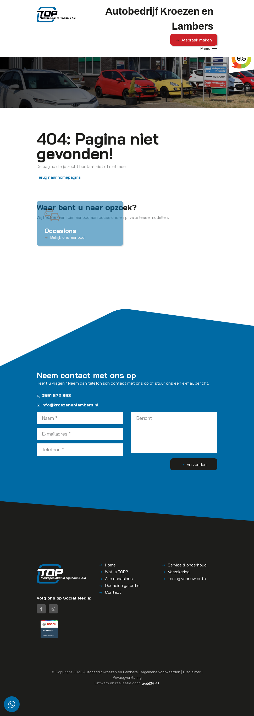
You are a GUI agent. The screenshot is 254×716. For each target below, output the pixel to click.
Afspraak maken (196, 40)
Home (110, 565)
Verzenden (197, 464)
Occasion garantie (122, 585)
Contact (113, 592)
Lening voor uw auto (187, 578)
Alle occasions (119, 578)
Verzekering (179, 571)
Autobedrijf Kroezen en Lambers (110, 672)
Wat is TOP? (116, 571)
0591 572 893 (54, 395)
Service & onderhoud (187, 565)
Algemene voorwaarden (160, 672)
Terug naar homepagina (59, 177)
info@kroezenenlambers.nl (68, 404)
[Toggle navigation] (214, 48)
